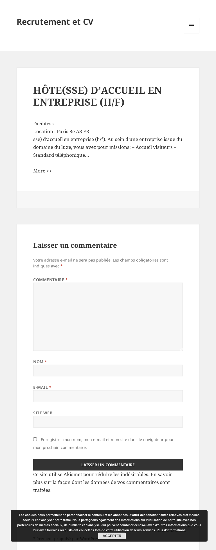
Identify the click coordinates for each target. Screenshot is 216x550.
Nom (40, 361)
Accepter (112, 536)
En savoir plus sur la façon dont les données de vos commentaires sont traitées (102, 482)
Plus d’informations (171, 530)
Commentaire (50, 279)
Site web (42, 412)
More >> (42, 170)
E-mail (42, 387)
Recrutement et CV (55, 21)
